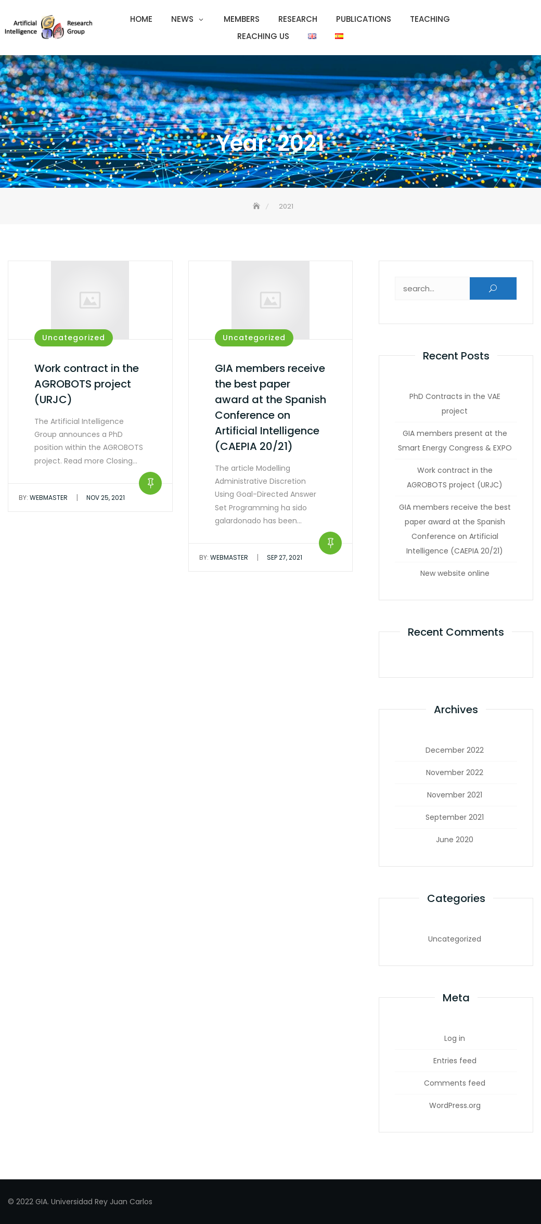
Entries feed (454, 1060)
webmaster (43, 497)
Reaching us (263, 36)
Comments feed (454, 1083)
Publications (363, 19)
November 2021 (454, 795)
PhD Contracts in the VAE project (454, 403)
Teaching (430, 19)
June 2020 (454, 839)
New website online (455, 573)
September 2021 (455, 817)
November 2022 (454, 772)
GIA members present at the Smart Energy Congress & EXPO (455, 440)
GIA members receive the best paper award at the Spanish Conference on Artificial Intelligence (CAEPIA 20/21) (455, 529)
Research (297, 19)
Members (242, 19)
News (182, 19)
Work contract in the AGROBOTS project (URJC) (86, 384)
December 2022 (455, 750)
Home (141, 19)
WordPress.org (455, 1105)
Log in (454, 1038)
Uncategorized (73, 337)
